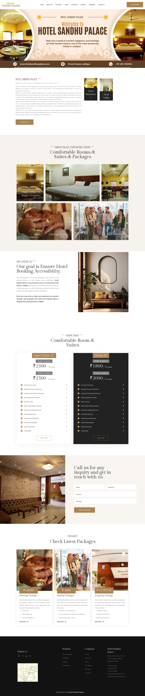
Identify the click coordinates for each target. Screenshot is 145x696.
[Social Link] (15, 656)
